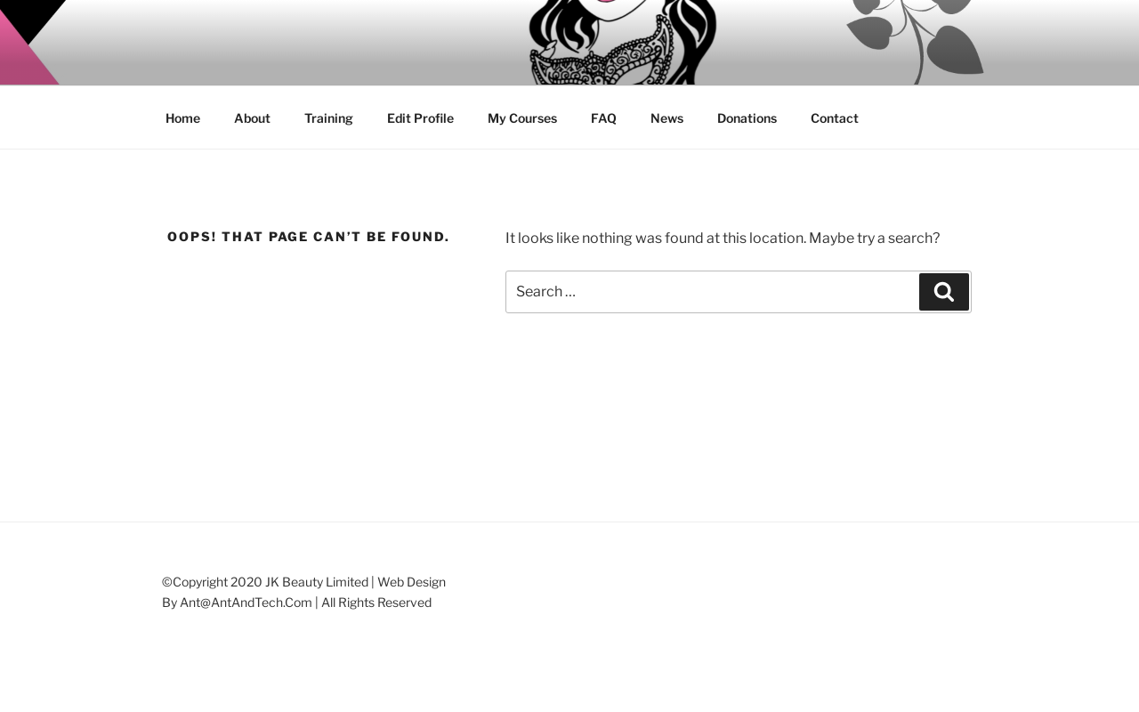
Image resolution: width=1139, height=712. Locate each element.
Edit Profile (420, 117)
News (666, 117)
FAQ (604, 117)
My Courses (522, 117)
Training (328, 117)
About (252, 117)
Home (183, 117)
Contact (835, 117)
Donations (747, 117)
